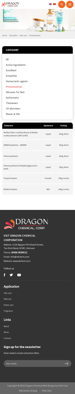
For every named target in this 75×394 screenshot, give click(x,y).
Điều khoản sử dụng (28, 390)
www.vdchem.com (21, 260)
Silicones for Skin (15, 92)
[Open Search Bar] (61, 4)
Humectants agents (17, 81)
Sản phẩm (13, 35)
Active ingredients (16, 65)
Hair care (8, 293)
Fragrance (8, 310)
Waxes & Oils (13, 114)
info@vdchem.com (19, 256)
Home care (9, 305)
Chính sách (47, 390)
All (7, 59)
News (6, 332)
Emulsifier (11, 75)
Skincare (7, 299)
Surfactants (12, 97)
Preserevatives (14, 86)
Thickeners (12, 103)
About (6, 326)
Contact (7, 338)
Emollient (11, 70)
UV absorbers (13, 108)
